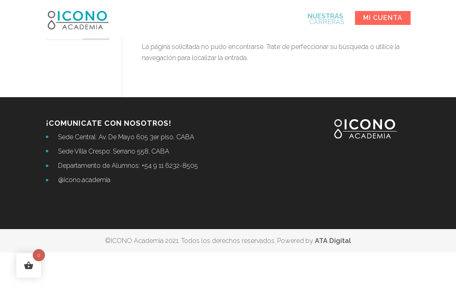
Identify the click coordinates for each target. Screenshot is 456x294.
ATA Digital (333, 241)
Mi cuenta (382, 18)
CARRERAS (326, 19)
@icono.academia (84, 180)
